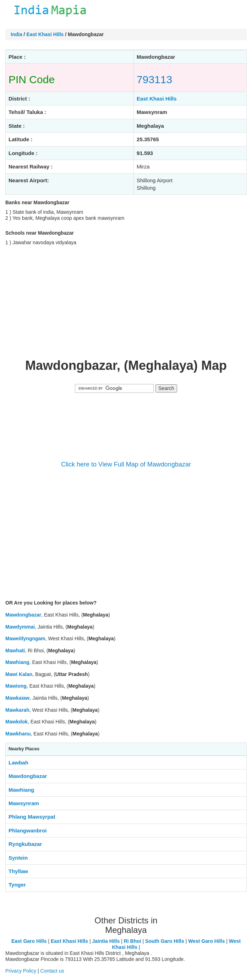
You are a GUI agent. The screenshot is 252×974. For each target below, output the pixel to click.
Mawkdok (16, 721)
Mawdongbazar (23, 615)
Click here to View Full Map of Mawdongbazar (126, 464)
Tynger (17, 885)
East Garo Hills (29, 941)
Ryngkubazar (25, 844)
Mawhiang (17, 662)
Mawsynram (24, 803)
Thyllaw (18, 871)
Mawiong (16, 686)
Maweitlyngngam (25, 638)
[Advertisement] (126, 301)
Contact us (52, 971)
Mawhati (15, 650)
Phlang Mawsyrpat (32, 817)
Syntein (18, 858)
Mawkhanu (18, 734)
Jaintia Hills (106, 941)
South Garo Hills (164, 941)
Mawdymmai (20, 627)
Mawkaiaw (17, 698)
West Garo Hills (206, 941)
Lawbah (18, 763)
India (16, 34)
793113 (154, 79)
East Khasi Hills (45, 34)
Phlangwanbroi (28, 830)
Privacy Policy (20, 971)
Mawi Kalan (18, 674)
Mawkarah (17, 710)
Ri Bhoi (132, 941)
